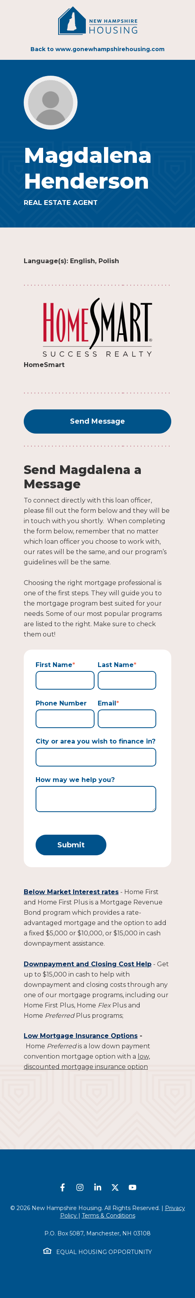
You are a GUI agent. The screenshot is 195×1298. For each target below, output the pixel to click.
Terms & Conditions (108, 1215)
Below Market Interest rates (71, 892)
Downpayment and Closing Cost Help (87, 964)
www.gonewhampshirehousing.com (110, 49)
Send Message (97, 421)
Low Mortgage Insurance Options (81, 1036)
